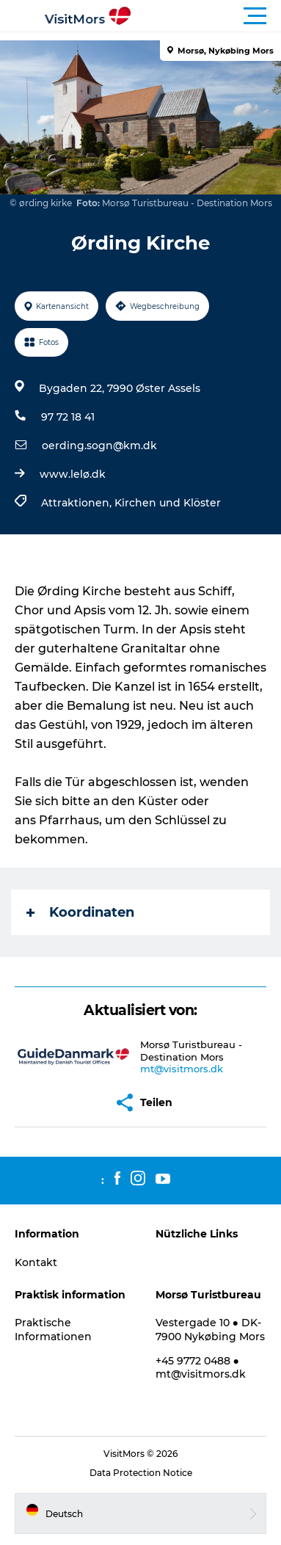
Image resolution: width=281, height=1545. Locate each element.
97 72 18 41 (68, 416)
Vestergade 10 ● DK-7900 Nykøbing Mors (210, 1329)
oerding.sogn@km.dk (99, 445)
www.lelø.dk (73, 474)
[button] (206, 16)
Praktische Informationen (53, 1329)
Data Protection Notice (141, 1472)
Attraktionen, (77, 502)
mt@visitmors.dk (181, 1069)
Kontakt (36, 1262)
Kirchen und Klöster (167, 502)
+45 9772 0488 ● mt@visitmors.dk (201, 1367)
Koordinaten (80, 912)
